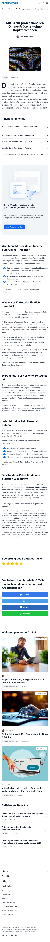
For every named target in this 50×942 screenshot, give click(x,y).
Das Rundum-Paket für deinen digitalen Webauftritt (25, 154)
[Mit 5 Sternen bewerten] (21, 563)
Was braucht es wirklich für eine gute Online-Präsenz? (25, 127)
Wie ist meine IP (39, 520)
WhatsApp (25, 614)
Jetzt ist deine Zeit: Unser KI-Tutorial (25, 148)
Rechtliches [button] (25, 886)
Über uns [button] (25, 871)
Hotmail (35, 515)
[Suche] (39, 3)
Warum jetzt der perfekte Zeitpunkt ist (25, 142)
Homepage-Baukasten (35, 487)
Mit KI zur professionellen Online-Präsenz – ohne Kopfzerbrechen (32, 9)
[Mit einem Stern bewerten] (4, 563)
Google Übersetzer (42, 532)
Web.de (22, 515)
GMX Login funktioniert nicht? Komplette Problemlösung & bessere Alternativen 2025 (21, 842)
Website (10, 9)
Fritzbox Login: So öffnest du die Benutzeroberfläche (16, 828)
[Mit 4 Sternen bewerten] (17, 563)
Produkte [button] (25, 876)
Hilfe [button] (25, 881)
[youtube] (12, 935)
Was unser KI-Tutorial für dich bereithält (25, 135)
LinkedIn (24, 607)
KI (20, 289)
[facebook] (3, 935)
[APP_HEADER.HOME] (10, 3)
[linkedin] (16, 935)
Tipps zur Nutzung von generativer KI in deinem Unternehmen (23, 681)
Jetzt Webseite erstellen (14, 227)
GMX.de (16, 518)
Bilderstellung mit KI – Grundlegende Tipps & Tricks (25, 735)
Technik (5, 833)
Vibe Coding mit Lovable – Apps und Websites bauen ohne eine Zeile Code (22, 789)
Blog (3, 9)
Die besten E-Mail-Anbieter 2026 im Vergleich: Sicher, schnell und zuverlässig (22, 815)
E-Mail (4, 820)
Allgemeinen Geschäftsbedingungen (27, 931)
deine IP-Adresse (26, 522)
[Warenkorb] (43, 3)
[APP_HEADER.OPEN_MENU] (46, 3)
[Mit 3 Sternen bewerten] (12, 563)
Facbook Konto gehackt (32, 534)
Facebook (25, 595)
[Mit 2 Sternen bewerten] (8, 563)
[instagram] (7, 935)
